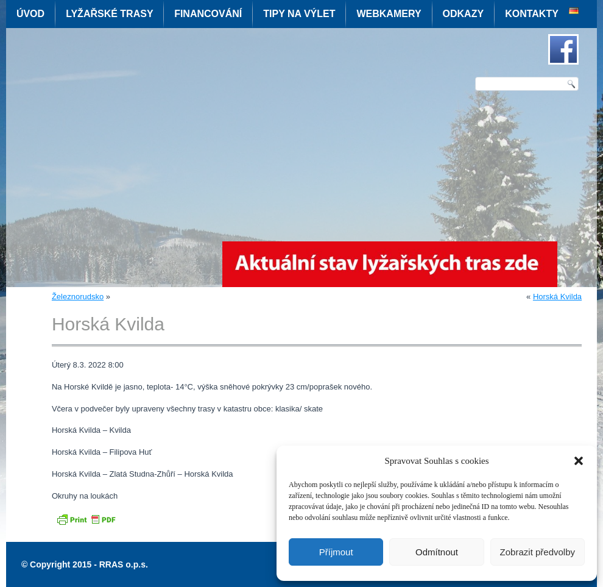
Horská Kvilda (557, 296)
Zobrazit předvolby (537, 552)
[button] (579, 461)
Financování (208, 14)
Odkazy (463, 14)
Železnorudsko (78, 296)
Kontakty (532, 14)
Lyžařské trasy (109, 14)
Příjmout (336, 552)
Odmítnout (436, 552)
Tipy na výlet (299, 14)
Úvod (30, 14)
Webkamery (388, 14)
